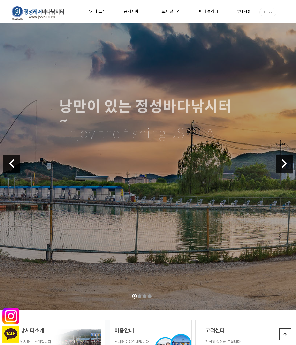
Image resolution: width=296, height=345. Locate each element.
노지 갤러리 (171, 11)
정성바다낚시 (41, 12)
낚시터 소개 (96, 11)
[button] (11, 164)
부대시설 (243, 11)
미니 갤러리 (208, 11)
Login (268, 12)
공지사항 (131, 11)
